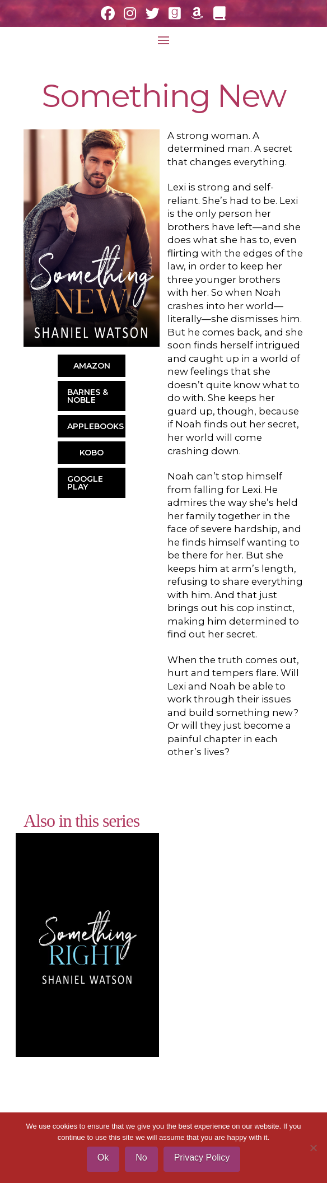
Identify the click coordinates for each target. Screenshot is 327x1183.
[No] (313, 1147)
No (141, 1157)
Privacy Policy (202, 1157)
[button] (163, 40)
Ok (103, 1157)
